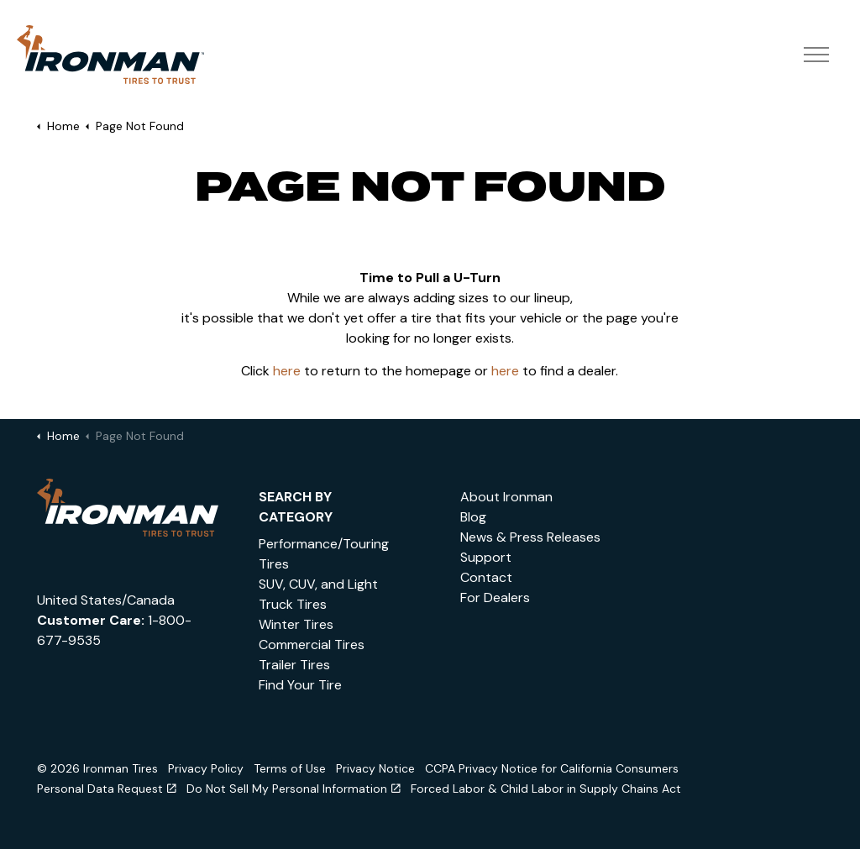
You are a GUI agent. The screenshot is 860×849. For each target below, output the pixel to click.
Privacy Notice (375, 768)
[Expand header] (816, 54)
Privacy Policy (206, 768)
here (287, 371)
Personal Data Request (106, 788)
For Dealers (495, 597)
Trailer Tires (294, 664)
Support (485, 557)
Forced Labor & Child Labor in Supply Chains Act (546, 788)
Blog (473, 517)
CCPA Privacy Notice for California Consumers (552, 768)
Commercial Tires (311, 644)
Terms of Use (290, 768)
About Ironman (506, 497)
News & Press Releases (530, 537)
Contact (486, 577)
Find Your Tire (300, 685)
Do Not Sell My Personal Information (293, 788)
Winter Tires (296, 624)
